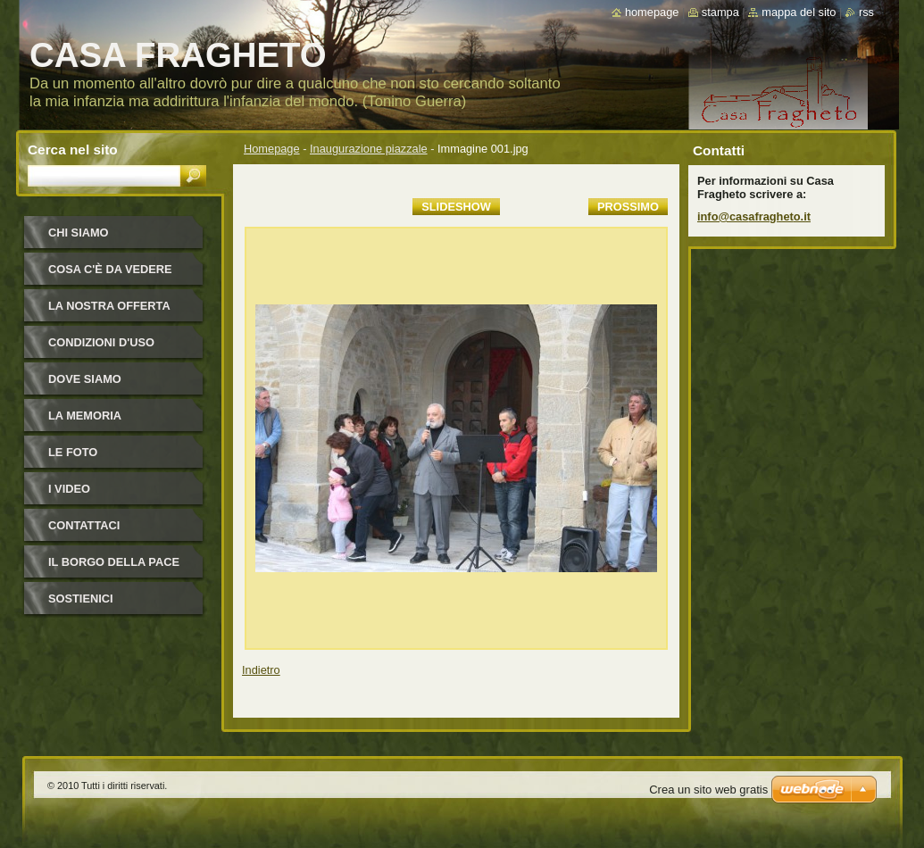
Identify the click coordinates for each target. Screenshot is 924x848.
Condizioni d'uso (101, 342)
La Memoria (84, 415)
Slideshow (456, 206)
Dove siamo (84, 379)
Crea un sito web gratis (708, 789)
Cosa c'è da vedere (110, 269)
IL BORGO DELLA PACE (113, 562)
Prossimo (628, 206)
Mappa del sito (799, 12)
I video (69, 488)
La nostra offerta (109, 305)
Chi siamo (78, 232)
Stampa (720, 12)
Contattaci (84, 525)
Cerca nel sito (73, 149)
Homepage (272, 148)
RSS (866, 12)
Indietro (261, 670)
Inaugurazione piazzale (369, 148)
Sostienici (80, 598)
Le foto (72, 452)
